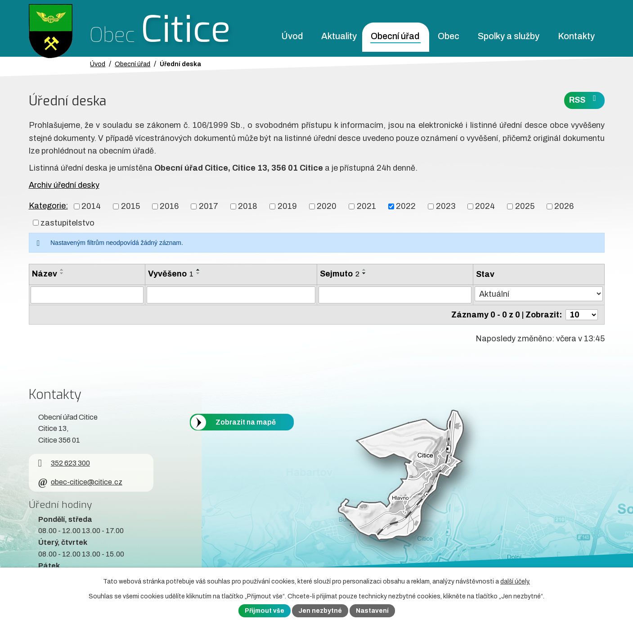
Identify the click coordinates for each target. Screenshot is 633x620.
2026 (564, 206)
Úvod (292, 36)
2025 (524, 206)
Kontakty (576, 36)
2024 (485, 206)
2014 (91, 206)
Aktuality (339, 36)
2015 (130, 206)
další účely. (515, 581)
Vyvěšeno (170, 273)
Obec (448, 36)
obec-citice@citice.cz (80, 482)
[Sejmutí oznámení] (395, 294)
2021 (366, 206)
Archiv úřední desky (64, 185)
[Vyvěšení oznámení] (231, 294)
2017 (208, 206)
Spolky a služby (508, 36)
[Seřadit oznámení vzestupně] (62, 270)
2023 (445, 206)
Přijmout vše (264, 610)
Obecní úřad (395, 36)
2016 (169, 206)
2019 (287, 206)
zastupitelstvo (67, 222)
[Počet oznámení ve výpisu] (582, 314)
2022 (406, 206)
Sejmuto (339, 273)
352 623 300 (64, 463)
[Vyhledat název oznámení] (87, 294)
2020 (327, 206)
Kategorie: (48, 205)
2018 (247, 206)
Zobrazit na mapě (245, 422)
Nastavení (372, 610)
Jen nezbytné (320, 610)
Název (44, 273)
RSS (584, 99)
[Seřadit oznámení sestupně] (62, 273)
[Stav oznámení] (538, 293)
